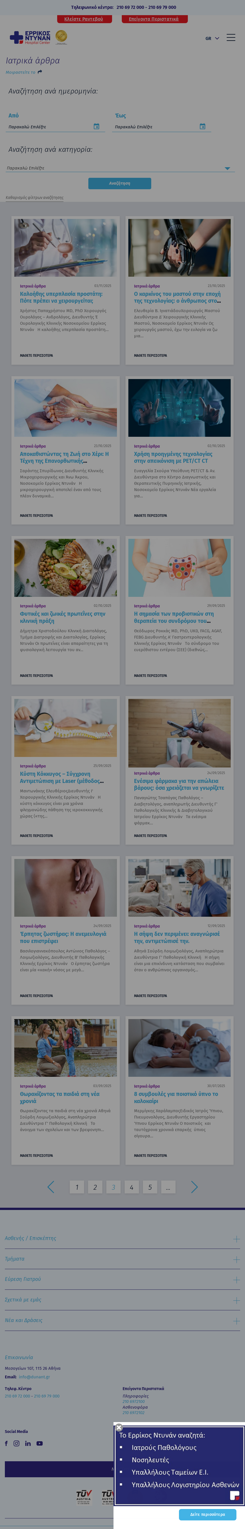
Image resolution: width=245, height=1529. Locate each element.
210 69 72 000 (130, 7)
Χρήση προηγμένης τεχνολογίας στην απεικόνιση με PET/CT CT (173, 458)
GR (208, 38)
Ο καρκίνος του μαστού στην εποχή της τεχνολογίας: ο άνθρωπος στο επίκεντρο (177, 301)
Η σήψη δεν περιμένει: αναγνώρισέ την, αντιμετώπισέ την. (177, 937)
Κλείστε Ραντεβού (83, 19)
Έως (120, 115)
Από (14, 115)
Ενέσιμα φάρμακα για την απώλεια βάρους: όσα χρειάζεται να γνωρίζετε (179, 785)
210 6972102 (133, 1412)
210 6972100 (134, 1401)
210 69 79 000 (162, 7)
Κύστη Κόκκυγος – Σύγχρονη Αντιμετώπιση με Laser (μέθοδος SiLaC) (60, 781)
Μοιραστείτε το (20, 72)
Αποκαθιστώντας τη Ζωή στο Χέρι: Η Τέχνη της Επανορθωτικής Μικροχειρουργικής (64, 461)
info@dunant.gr (34, 1377)
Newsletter (122, 1469)
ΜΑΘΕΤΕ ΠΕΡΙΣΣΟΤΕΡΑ (36, 356)
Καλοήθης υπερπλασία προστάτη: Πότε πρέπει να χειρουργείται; (61, 297)
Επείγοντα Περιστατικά (154, 19)
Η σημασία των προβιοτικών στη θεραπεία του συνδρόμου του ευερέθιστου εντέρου (174, 621)
